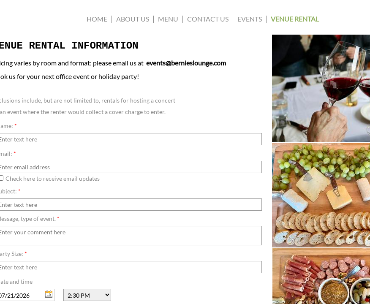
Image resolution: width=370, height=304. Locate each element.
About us (132, 19)
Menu (168, 19)
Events (249, 19)
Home (97, 19)
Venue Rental (295, 19)
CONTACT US (208, 19)
